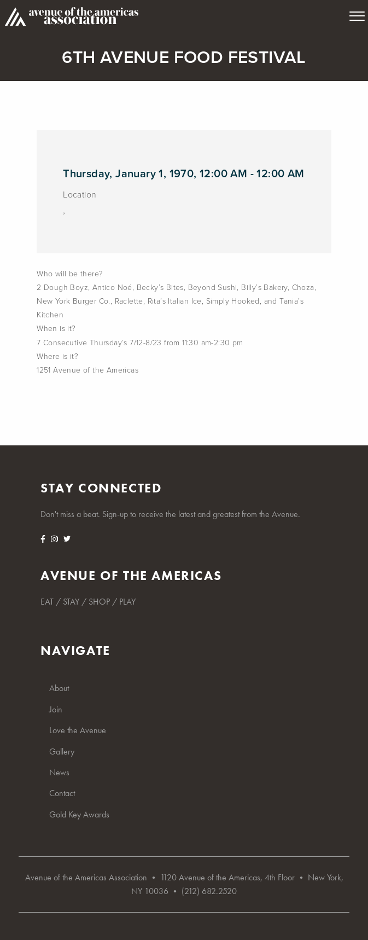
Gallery (61, 751)
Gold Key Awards (79, 814)
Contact (62, 793)
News (59, 772)
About (59, 688)
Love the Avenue (77, 730)
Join (55, 709)
